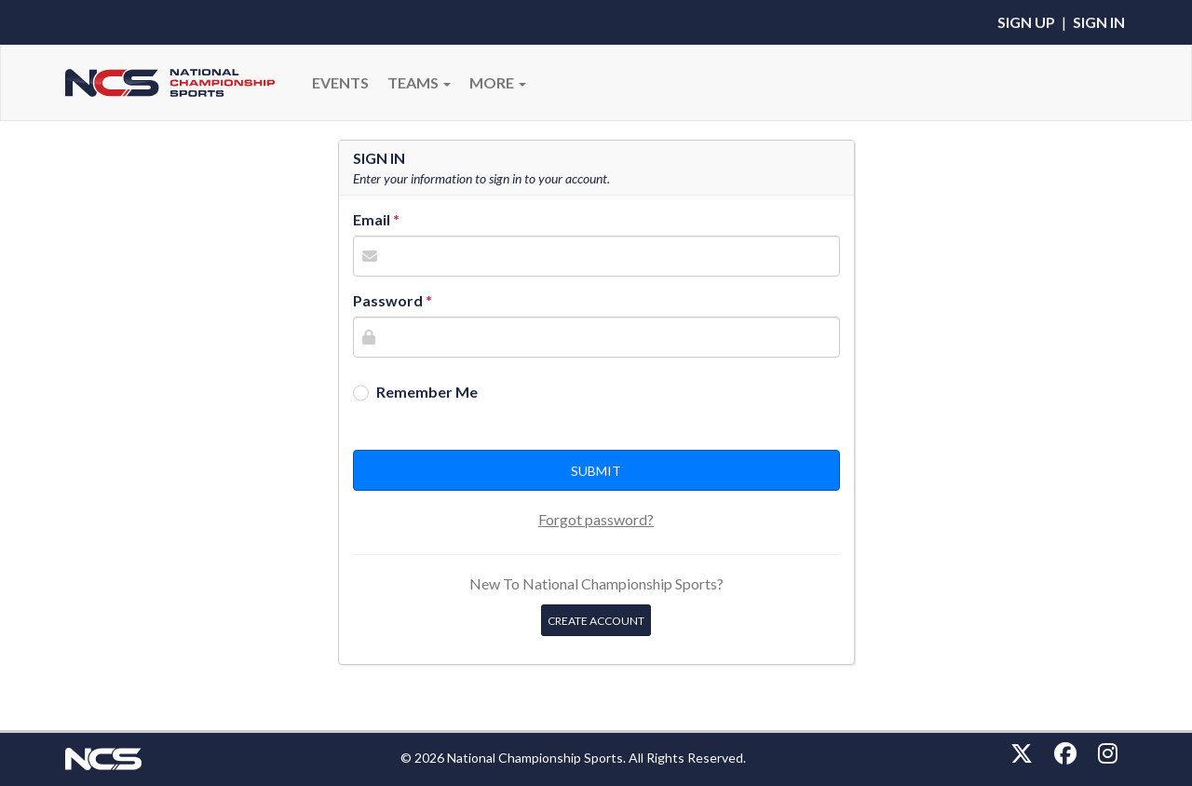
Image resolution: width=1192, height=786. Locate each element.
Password (388, 300)
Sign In (1099, 22)
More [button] (497, 82)
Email (371, 219)
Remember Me (427, 391)
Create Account (596, 621)
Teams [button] (419, 82)
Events (340, 82)
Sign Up (1026, 22)
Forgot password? (596, 519)
